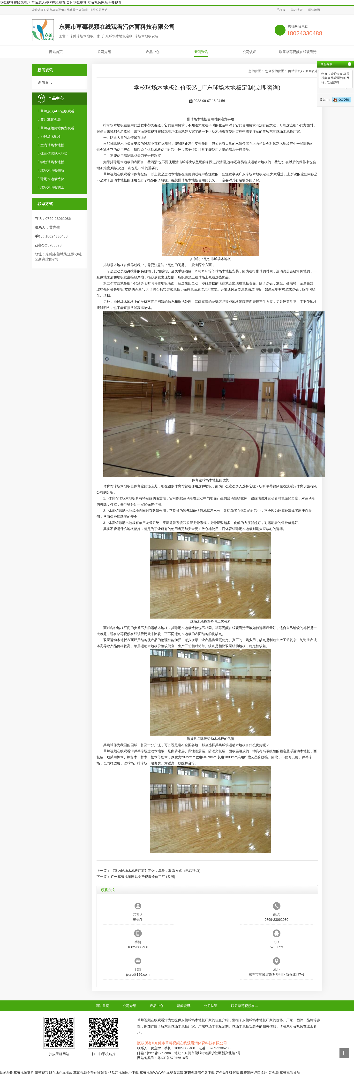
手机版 (281, 10)
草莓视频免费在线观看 (90, 1073)
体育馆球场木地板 (54, 153)
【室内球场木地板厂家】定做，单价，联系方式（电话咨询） (156, 871)
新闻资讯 (201, 52)
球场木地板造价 (52, 179)
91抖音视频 (270, 1073)
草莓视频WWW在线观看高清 (161, 1073)
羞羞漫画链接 (250, 1073)
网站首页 (56, 52)
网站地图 (314, 10)
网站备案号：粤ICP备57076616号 (162, 1058)
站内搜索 (296, 10)
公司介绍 (104, 52)
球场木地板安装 (227, 271)
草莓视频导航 (290, 1073)
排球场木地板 (50, 136)
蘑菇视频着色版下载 (199, 1073)
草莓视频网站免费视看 (57, 128)
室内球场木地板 (52, 145)
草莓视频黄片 (24, 1073)
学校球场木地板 (52, 162)
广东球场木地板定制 (254, 174)
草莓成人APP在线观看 (57, 111)
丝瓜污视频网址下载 (123, 1073)
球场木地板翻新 (52, 170)
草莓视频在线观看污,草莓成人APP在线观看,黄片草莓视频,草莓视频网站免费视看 (60, 2)
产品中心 (152, 52)
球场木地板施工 (52, 187)
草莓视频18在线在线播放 (54, 1073)
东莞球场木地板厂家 (284, 131)
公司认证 (249, 52)
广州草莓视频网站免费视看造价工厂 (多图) (143, 877)
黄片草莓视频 (50, 120)
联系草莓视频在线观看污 (297, 52)
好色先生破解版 (227, 1073)
